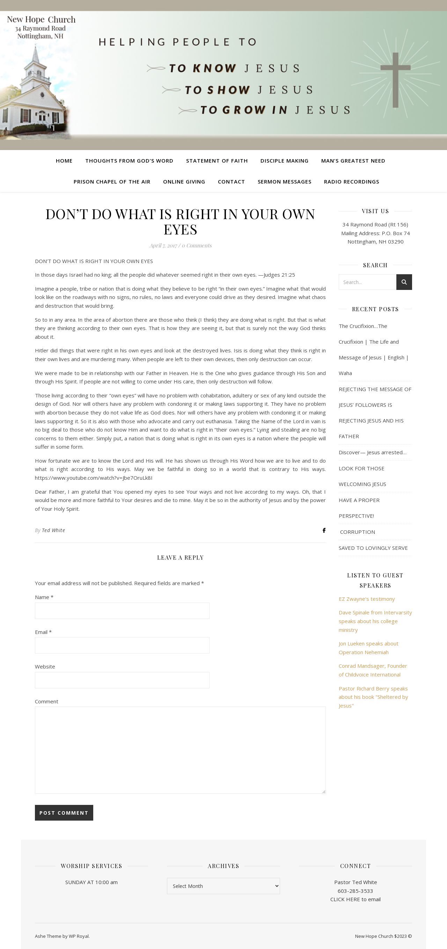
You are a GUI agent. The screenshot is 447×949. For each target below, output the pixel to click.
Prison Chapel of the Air (112, 181)
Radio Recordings (351, 181)
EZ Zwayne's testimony (367, 598)
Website (45, 666)
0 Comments (197, 245)
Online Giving (184, 181)
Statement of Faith (217, 160)
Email (43, 631)
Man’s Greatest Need (353, 160)
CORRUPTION (357, 531)
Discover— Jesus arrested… (372, 452)
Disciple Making (285, 160)
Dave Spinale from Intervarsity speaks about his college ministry (375, 621)
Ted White (53, 530)
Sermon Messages (285, 181)
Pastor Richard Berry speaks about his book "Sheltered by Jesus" (373, 697)
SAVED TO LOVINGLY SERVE (373, 547)
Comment (46, 701)
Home (64, 160)
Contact (231, 181)
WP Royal (79, 936)
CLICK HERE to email (355, 899)
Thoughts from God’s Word (129, 160)
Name (44, 596)
